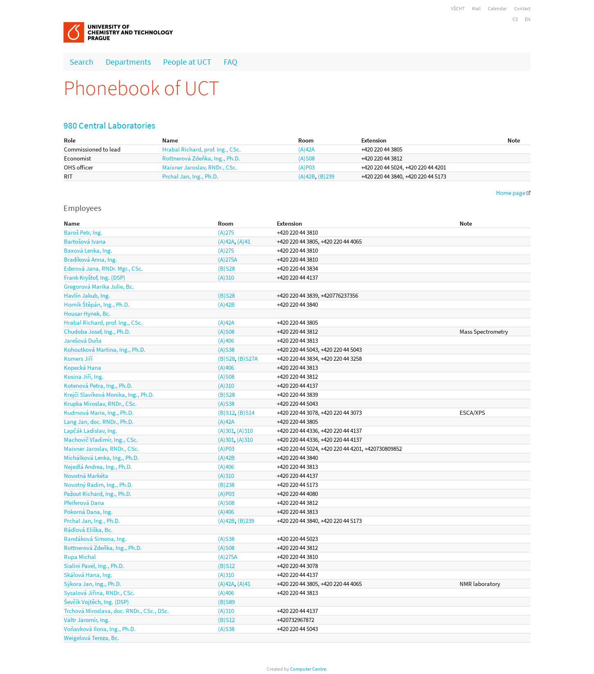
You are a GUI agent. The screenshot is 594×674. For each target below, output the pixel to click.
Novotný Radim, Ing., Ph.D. (98, 485)
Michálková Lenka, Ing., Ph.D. (101, 457)
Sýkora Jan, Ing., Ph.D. (92, 584)
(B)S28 (226, 268)
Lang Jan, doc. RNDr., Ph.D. (99, 421)
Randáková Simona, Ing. (95, 539)
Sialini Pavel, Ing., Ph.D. (94, 566)
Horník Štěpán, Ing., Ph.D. (96, 304)
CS (515, 19)
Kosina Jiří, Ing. (84, 376)
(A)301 (226, 430)
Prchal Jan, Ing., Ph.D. (190, 176)
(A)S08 (306, 158)
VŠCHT (458, 8)
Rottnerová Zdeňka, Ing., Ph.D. (201, 158)
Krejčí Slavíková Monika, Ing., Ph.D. (109, 394)
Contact (522, 8)
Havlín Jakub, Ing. (87, 295)
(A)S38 (226, 349)
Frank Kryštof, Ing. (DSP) (94, 277)
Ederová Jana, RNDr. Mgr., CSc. (103, 268)
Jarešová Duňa (83, 340)
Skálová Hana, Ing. (88, 575)
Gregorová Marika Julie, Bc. (99, 286)
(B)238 (226, 485)
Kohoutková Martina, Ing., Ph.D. (104, 349)
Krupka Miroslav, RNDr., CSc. (100, 403)
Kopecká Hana (82, 367)
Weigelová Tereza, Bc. (91, 638)
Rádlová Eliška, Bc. (88, 530)
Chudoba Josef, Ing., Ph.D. (97, 331)
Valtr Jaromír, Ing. (87, 620)
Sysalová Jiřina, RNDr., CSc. (99, 593)
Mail (476, 8)
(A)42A (306, 149)
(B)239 (326, 176)
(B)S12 (226, 412)
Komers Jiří (78, 358)
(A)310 (226, 277)
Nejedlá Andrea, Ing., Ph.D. (98, 466)
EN (528, 19)
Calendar (497, 8)
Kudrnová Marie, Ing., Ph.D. (99, 412)
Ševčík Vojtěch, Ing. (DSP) (96, 602)
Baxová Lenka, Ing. (88, 250)
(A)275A (227, 259)
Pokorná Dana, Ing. (88, 512)
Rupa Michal (80, 557)
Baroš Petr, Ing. (83, 232)
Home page (513, 193)
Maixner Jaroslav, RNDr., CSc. (199, 167)
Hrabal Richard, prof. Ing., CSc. (201, 149)
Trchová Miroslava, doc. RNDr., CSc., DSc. (116, 611)
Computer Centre (308, 669)
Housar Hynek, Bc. (87, 313)
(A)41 (243, 241)
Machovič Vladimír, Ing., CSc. (101, 439)
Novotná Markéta (86, 475)
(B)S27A (248, 358)
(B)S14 (246, 412)
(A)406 (226, 340)
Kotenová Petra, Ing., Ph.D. (98, 385)
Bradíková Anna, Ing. (90, 259)
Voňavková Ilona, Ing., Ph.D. (100, 629)
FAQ (230, 62)
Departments (128, 62)
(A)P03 (306, 167)
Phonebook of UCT (141, 88)
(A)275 (226, 232)
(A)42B (306, 176)
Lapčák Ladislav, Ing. (90, 430)
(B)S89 (226, 602)
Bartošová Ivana (85, 241)
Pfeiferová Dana (84, 503)
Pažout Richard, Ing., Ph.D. (97, 494)
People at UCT (187, 62)
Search (81, 62)
